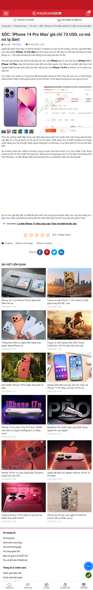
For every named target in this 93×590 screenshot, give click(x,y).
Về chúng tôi (8, 538)
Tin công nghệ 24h (11, 551)
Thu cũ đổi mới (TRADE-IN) (15, 560)
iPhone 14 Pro (60, 67)
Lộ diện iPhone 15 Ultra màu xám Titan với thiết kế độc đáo (47, 223)
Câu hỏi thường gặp (12, 547)
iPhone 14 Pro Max (26, 52)
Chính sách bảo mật (12, 573)
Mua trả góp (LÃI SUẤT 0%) (15, 556)
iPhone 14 (84, 60)
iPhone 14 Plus (9, 64)
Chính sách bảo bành (12, 577)
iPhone (54, 60)
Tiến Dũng (16, 44)
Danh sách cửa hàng (12, 542)
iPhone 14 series (44, 243)
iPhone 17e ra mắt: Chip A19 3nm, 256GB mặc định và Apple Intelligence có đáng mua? (21, 430)
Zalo (88, 566)
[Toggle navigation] (28, 586)
